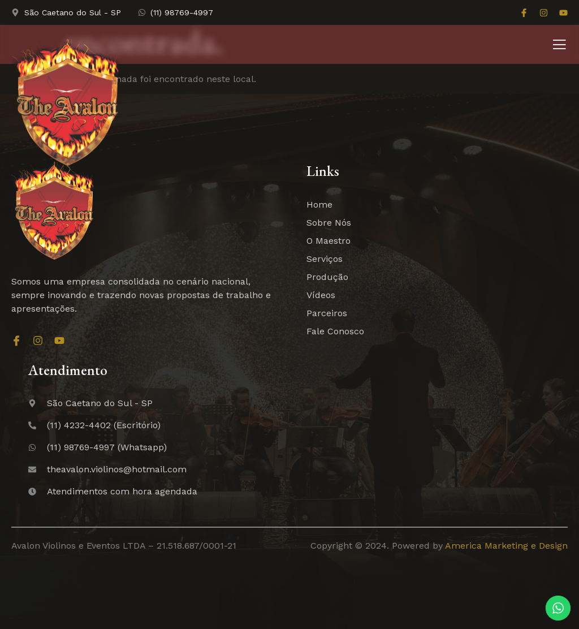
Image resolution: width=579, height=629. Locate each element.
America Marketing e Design (506, 545)
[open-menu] (559, 45)
